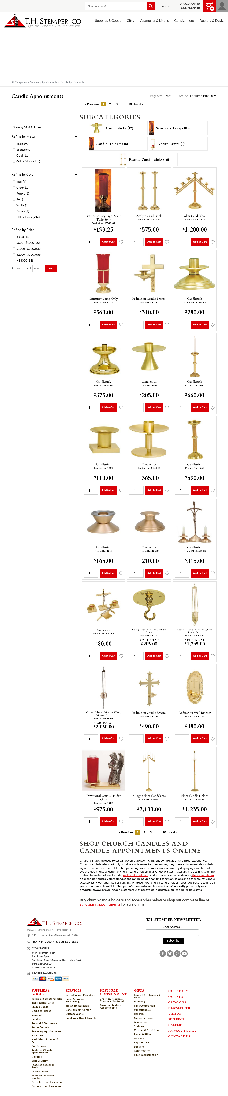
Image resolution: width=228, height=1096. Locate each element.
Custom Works (75, 1013)
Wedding (139, 1001)
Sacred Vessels (41, 1027)
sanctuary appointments (100, 904)
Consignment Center (78, 1010)
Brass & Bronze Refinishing (75, 1000)
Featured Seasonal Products (43, 1066)
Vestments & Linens (154, 20)
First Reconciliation (146, 1054)
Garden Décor (40, 1071)
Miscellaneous (142, 1010)
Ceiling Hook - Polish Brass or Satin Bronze (149, 631)
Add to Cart (108, 241)
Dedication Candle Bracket (149, 298)
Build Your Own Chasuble (81, 1018)
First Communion (144, 1005)
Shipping (176, 1019)
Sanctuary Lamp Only (103, 298)
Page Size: (157, 96)
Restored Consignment (113, 992)
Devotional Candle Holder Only (103, 797)
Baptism (139, 1046)
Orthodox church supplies (47, 1082)
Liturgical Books (41, 1010)
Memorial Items (143, 1018)
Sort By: (183, 96)
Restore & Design (213, 20)
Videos (174, 1013)
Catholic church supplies (46, 1086)
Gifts (130, 20)
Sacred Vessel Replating (80, 995)
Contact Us (179, 1036)
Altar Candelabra (195, 216)
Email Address (172, 927)
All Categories (19, 82)
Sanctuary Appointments (43, 82)
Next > (138, 104)
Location (166, 6)
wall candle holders (135, 875)
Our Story (178, 991)
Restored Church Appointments (42, 1051)
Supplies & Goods (108, 20)
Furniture (37, 1035)
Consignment (184, 20)
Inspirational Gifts (43, 1002)
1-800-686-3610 (189, 4)
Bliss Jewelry (40, 1060)
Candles (36, 1019)
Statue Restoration (77, 1005)
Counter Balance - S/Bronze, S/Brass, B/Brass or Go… (103, 714)
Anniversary (141, 1022)
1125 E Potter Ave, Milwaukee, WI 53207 (55, 935)
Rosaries (139, 1013)
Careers (175, 1025)
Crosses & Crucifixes (146, 1030)
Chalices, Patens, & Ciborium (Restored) (112, 999)
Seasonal (37, 1015)
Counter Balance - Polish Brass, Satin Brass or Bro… (194, 631)
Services (73, 990)
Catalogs (177, 1002)
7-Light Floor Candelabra (149, 795)
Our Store (178, 996)
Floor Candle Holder (194, 795)
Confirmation (142, 1050)
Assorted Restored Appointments (111, 1006)
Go (51, 268)
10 (130, 104)
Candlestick (194, 298)
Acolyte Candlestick (149, 216)
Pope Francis (142, 1042)
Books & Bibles (143, 1034)
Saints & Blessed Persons (47, 998)
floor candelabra (203, 875)
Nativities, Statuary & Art (45, 1040)
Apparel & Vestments (44, 1023)
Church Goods (40, 1006)
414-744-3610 (42, 941)
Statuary (139, 1026)
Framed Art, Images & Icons (147, 996)
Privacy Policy (182, 1030)
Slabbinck (37, 1056)
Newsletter (179, 1008)
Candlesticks (103, 630)
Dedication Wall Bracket (195, 712)
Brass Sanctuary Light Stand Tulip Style (103, 218)
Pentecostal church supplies (43, 1076)
